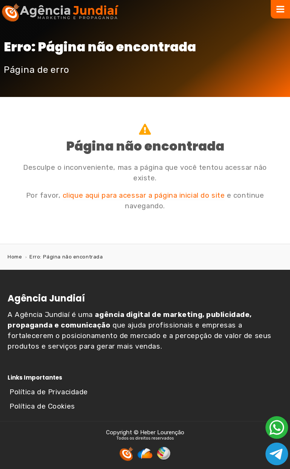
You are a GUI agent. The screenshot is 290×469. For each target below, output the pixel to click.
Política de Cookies (42, 406)
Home (15, 257)
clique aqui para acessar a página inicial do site (144, 195)
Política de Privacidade (48, 392)
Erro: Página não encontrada (66, 257)
